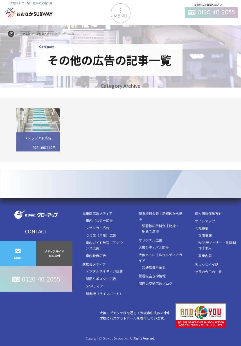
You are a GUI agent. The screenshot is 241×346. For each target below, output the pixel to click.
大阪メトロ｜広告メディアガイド (160, 257)
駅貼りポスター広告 (101, 278)
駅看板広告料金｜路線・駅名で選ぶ (160, 228)
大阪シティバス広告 (154, 247)
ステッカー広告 (97, 227)
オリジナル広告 (150, 240)
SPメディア (94, 286)
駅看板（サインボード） (104, 293)
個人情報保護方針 (208, 213)
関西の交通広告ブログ (155, 283)
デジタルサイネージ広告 (104, 271)
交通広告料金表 (154, 267)
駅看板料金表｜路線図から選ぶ (161, 216)
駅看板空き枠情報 (152, 275)
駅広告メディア (94, 264)
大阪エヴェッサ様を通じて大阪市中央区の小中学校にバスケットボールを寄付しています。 (163, 315)
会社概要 (201, 228)
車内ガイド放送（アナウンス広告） (104, 245)
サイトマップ (205, 220)
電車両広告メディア (97, 213)
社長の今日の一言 (208, 271)
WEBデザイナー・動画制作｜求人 (217, 245)
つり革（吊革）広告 (101, 235)
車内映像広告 (96, 255)
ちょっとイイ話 (207, 264)
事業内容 (205, 255)
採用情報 (205, 235)
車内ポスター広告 (99, 220)
